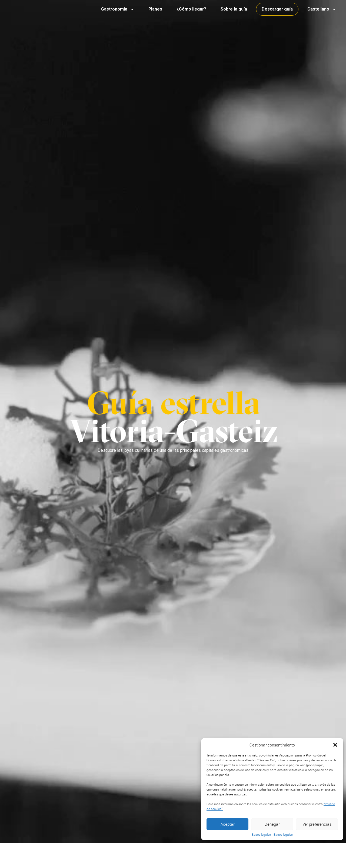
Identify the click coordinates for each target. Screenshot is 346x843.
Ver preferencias (316, 824)
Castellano (321, 9)
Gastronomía (117, 9)
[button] (335, 745)
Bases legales (261, 834)
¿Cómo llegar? (191, 9)
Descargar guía (277, 9)
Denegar (272, 824)
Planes (155, 9)
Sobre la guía (234, 9)
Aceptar (228, 824)
